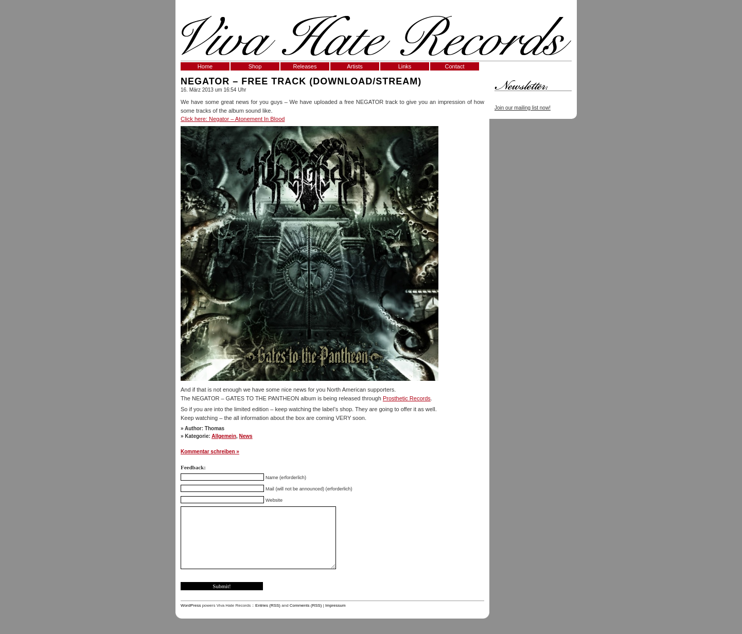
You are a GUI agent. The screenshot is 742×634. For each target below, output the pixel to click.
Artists (355, 66)
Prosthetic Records (407, 398)
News (246, 436)
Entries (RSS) (267, 605)
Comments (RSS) (306, 605)
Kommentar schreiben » (210, 451)
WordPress (191, 605)
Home (205, 66)
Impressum (335, 605)
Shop (255, 66)
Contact (455, 66)
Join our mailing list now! (522, 108)
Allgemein (223, 436)
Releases (305, 66)
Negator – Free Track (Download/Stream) (301, 81)
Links (405, 66)
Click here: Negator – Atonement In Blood (233, 119)
